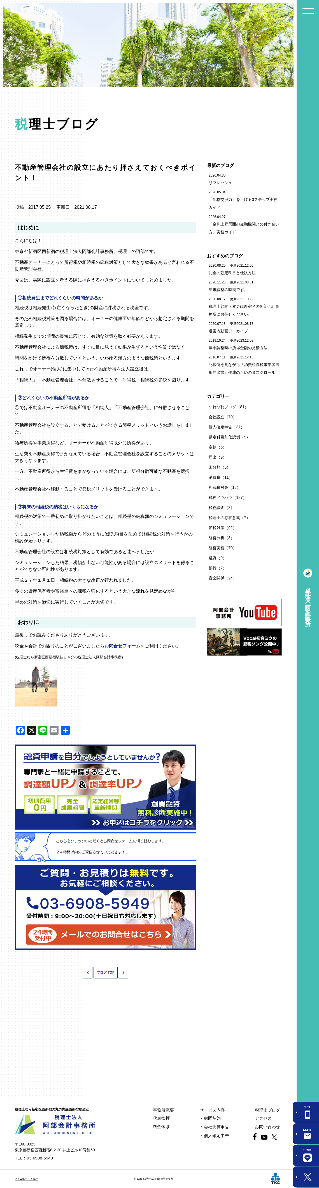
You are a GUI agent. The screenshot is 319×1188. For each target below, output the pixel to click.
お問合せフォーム (122, 646)
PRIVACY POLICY (26, 1178)
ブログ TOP (106, 973)
